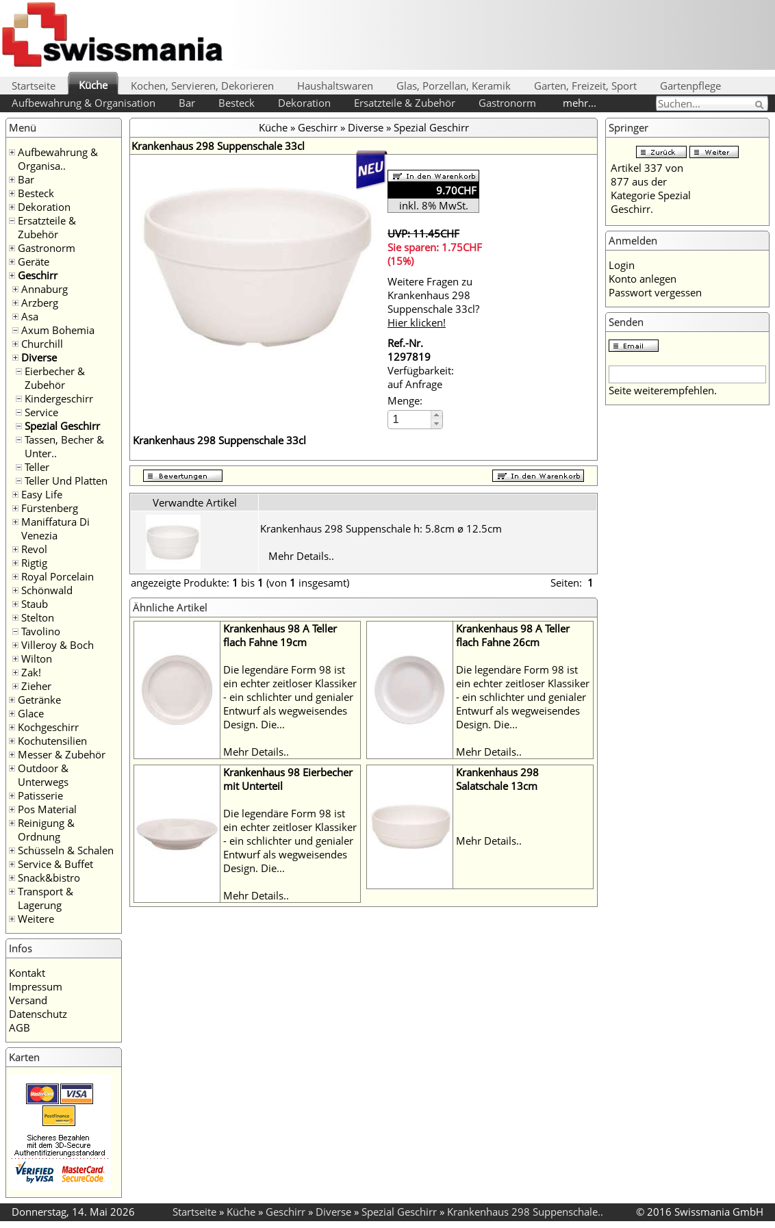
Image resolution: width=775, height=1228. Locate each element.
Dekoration (304, 103)
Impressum (35, 986)
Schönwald (47, 590)
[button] (436, 415)
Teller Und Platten (66, 480)
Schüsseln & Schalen (66, 850)
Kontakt (27, 973)
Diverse (39, 357)
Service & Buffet (55, 864)
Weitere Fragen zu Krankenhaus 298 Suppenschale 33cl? (433, 301)
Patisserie (40, 795)
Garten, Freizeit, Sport (585, 85)
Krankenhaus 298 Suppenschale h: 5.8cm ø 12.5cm (381, 528)
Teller (37, 467)
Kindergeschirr (59, 398)
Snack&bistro (49, 877)
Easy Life (41, 494)
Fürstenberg (49, 508)
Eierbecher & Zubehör (55, 378)
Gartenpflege (690, 85)
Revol (34, 549)
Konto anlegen (642, 278)
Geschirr (38, 275)
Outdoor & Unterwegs (43, 775)
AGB (19, 1027)
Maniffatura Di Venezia (55, 528)
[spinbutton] (410, 419)
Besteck (236, 103)
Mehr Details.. (301, 556)
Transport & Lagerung (45, 898)
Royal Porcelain (57, 576)
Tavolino (40, 631)
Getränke (39, 699)
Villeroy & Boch (57, 645)
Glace (31, 713)
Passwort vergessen (655, 292)
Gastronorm (507, 103)
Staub (34, 604)
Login (622, 265)
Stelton (37, 617)
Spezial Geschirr (62, 426)
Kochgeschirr (48, 727)
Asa (29, 316)
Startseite (33, 85)
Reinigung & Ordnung (46, 829)
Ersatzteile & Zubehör (404, 103)
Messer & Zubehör (61, 754)
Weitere (36, 918)
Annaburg (44, 289)
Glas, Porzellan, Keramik (453, 85)
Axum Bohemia (57, 330)
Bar (187, 103)
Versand (28, 1000)
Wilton (36, 658)
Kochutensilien (52, 740)
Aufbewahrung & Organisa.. (58, 158)
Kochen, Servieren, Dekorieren (202, 85)
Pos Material (47, 809)
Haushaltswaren (335, 85)
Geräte (33, 261)
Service (41, 412)
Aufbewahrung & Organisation (83, 103)
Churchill (42, 343)
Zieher (36, 686)
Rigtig (34, 563)
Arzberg (39, 302)
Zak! (31, 672)
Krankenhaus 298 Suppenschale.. (525, 1211)
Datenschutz (38, 1014)
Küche (93, 85)
